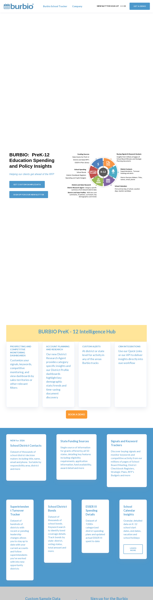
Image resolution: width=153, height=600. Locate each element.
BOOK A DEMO (76, 414)
